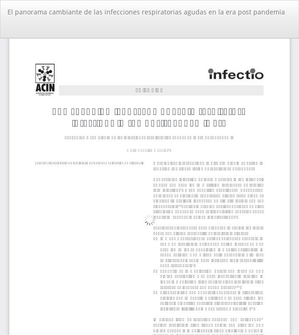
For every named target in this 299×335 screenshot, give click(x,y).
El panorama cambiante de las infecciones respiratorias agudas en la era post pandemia (146, 11)
